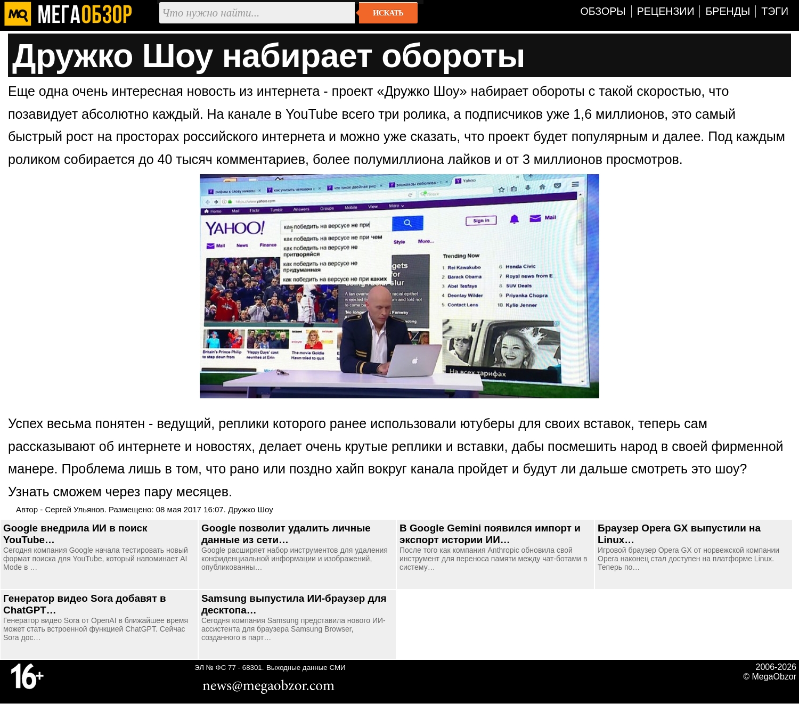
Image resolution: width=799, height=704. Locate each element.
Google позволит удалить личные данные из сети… (286, 533)
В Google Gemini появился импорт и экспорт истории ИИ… (490, 533)
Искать (388, 13)
